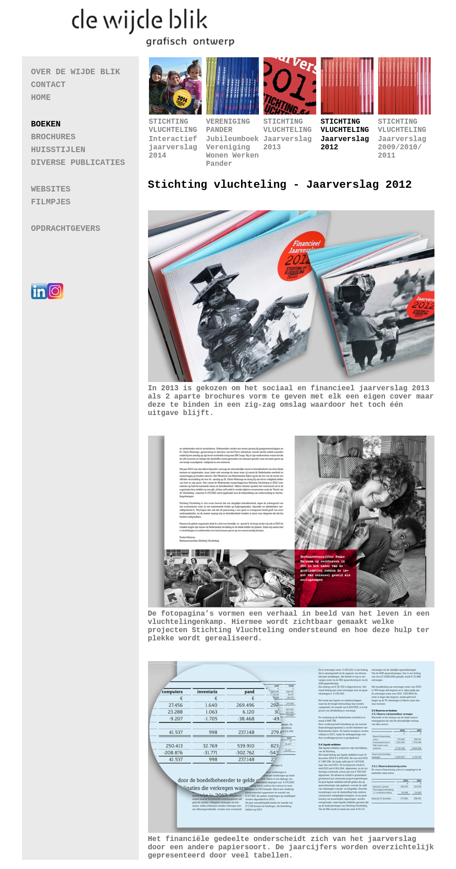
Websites (51, 189)
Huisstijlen (58, 150)
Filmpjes (51, 202)
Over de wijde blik (75, 72)
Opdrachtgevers (65, 228)
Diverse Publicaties (78, 162)
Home (41, 97)
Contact (48, 85)
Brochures (53, 137)
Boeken (46, 124)
